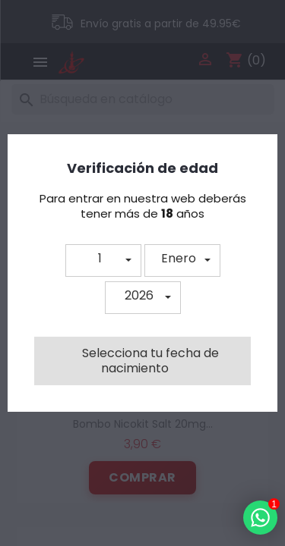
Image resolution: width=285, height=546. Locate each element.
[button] (103, 260)
